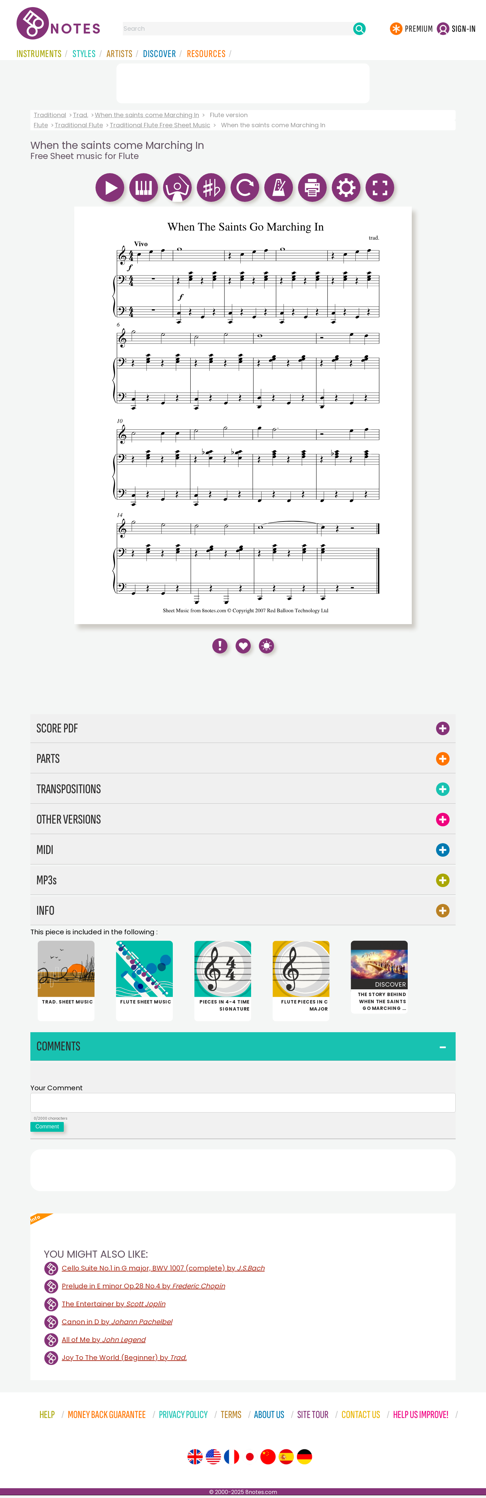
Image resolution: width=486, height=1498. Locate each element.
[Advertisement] (243, 82)
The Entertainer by (113, 1306)
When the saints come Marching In (147, 115)
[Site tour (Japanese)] (249, 1459)
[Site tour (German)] (304, 1459)
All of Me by (103, 1342)
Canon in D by (117, 1324)
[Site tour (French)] (231, 1459)
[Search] (359, 28)
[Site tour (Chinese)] (268, 1459)
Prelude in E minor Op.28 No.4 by (143, 1288)
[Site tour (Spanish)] (286, 1459)
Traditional (50, 115)
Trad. (80, 115)
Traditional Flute (79, 125)
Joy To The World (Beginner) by (124, 1360)
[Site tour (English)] (195, 1459)
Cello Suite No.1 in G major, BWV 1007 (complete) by (163, 1271)
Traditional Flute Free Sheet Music (160, 125)
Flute (41, 125)
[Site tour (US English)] (213, 1459)
